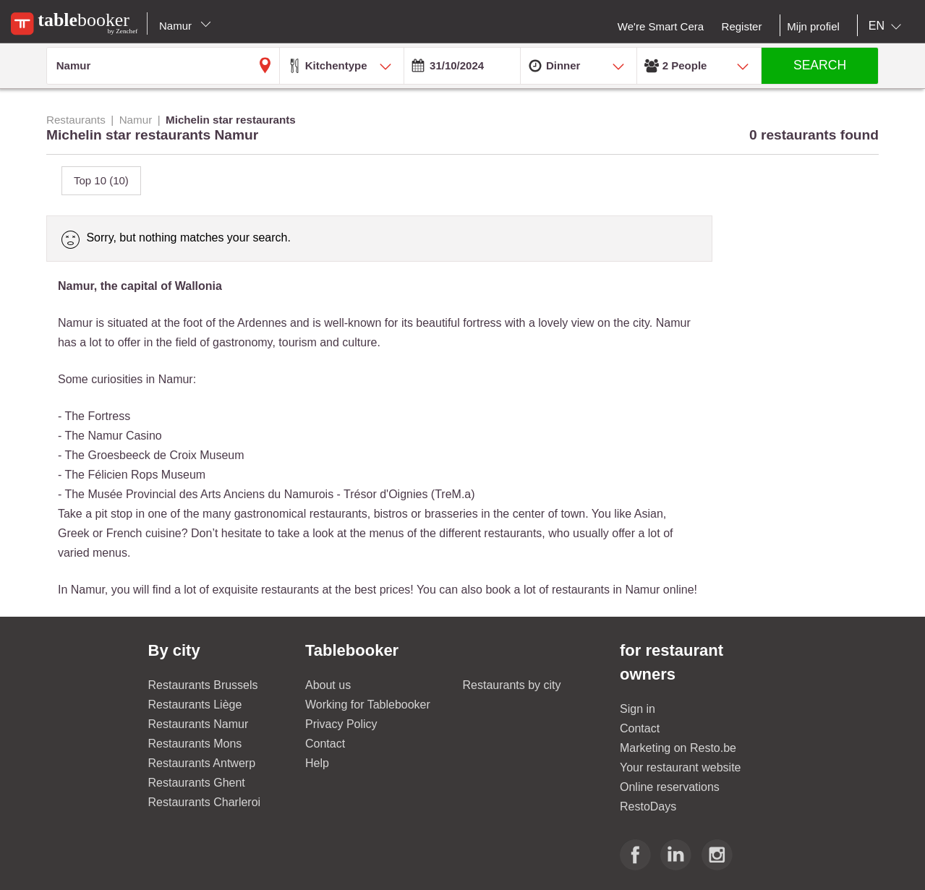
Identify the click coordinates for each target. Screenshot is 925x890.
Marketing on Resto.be (678, 748)
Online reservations (670, 787)
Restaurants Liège (195, 704)
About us (328, 685)
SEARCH (819, 65)
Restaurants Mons (195, 743)
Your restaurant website (680, 767)
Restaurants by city (512, 685)
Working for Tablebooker (367, 704)
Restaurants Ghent (196, 782)
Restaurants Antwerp (202, 763)
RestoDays (648, 806)
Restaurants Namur (198, 724)
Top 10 (101, 180)
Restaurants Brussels (203, 685)
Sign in (637, 709)
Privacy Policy (341, 724)
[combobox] (887, 26)
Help (317, 763)
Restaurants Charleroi (204, 802)
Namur (185, 26)
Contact (325, 743)
